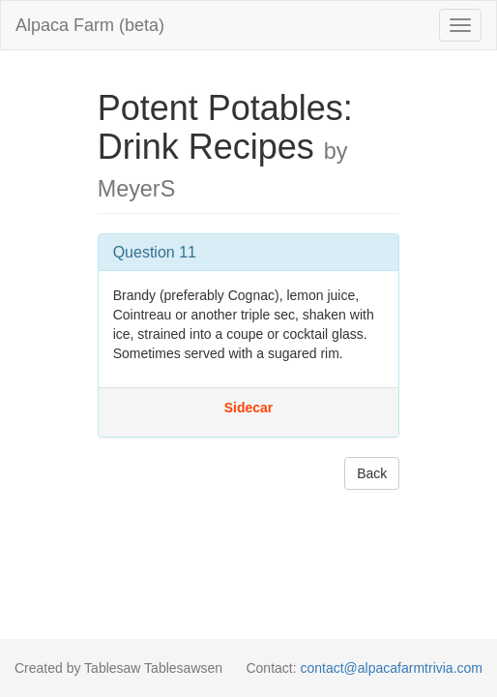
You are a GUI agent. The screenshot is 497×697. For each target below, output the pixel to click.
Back (372, 473)
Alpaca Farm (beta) (89, 25)
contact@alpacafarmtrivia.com (391, 668)
